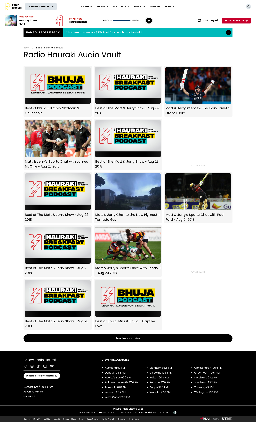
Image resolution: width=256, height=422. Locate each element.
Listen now (71, 20)
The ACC (56, 419)
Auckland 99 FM (115, 368)
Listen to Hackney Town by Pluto (26, 20)
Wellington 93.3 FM (206, 392)
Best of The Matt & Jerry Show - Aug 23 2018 (128, 144)
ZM (38, 419)
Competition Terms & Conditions (137, 412)
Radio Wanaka (109, 419)
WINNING (155, 6)
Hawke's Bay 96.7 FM (118, 377)
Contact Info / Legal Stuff (38, 387)
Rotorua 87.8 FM (160, 382)
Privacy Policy (87, 412)
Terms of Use (106, 412)
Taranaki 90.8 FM (115, 387)
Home (26, 47)
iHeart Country (92, 419)
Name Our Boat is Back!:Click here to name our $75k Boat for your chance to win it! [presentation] (128, 32)
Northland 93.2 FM (205, 377)
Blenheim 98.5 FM (161, 368)
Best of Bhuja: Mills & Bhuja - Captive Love (128, 304)
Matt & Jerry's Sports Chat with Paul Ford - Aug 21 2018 (198, 197)
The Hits (46, 419)
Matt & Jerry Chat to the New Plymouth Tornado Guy (128, 197)
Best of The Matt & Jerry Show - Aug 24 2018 (128, 91)
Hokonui (122, 419)
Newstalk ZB (29, 419)
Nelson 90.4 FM (159, 377)
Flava (73, 419)
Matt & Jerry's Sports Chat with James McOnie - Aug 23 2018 (58, 144)
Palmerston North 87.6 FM (121, 382)
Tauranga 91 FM (204, 387)
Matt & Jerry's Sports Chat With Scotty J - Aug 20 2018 (128, 251)
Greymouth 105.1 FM (207, 373)
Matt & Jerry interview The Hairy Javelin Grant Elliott (198, 91)
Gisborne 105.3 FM (161, 373)
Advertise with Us (33, 391)
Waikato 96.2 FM (115, 392)
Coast (66, 419)
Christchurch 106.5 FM (208, 368)
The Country (133, 419)
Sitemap (164, 412)
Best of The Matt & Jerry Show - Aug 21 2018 (58, 251)
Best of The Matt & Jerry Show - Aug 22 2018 (58, 197)
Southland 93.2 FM (205, 382)
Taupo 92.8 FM (159, 387)
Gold (81, 419)
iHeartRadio (30, 396)
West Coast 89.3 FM (117, 397)
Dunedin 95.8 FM (115, 373)
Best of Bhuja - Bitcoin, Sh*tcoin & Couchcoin (58, 91)
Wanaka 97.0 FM (160, 392)
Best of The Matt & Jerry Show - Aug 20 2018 (58, 304)
